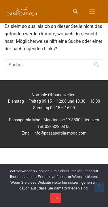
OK (55, 198)
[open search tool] (75, 11)
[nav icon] (92, 11)
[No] (99, 187)
